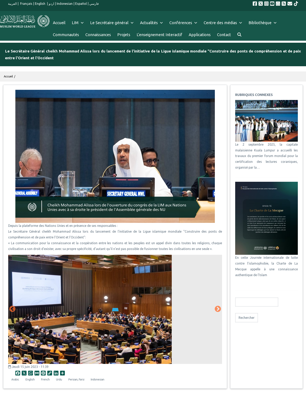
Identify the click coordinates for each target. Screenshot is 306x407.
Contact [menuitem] (224, 34)
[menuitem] (239, 35)
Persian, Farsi (76, 379)
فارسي (94, 3)
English (40, 3)
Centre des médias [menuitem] (220, 22)
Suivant (218, 309)
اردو (51, 3)
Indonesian (65, 3)
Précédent (12, 309)
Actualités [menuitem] (149, 22)
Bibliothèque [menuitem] (260, 22)
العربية (12, 3)
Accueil (8, 76)
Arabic (15, 379)
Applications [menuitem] (200, 34)
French (45, 379)
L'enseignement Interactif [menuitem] (159, 34)
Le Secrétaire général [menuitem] (113, 23)
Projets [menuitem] (123, 34)
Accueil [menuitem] (59, 22)
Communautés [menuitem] (66, 34)
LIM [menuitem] (75, 22)
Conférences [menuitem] (180, 22)
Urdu (59, 379)
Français (25, 3)
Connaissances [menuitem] (98, 34)
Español (81, 3)
